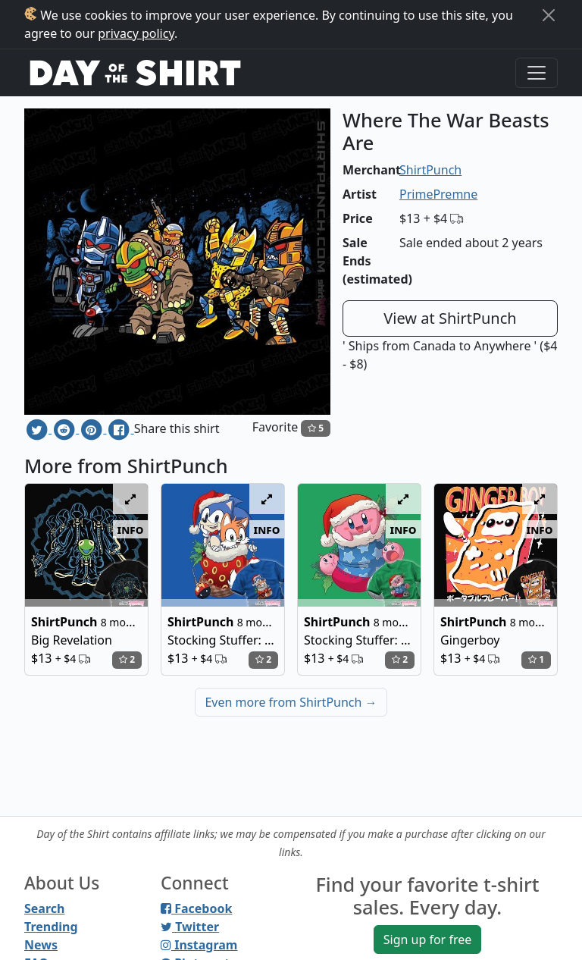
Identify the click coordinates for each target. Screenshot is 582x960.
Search (44, 908)
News (41, 944)
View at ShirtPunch (449, 318)
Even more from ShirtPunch (291, 702)
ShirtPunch (430, 170)
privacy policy (136, 33)
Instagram (199, 944)
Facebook (196, 908)
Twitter (190, 926)
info (130, 529)
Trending (51, 926)
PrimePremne (438, 194)
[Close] (549, 15)
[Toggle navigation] (536, 73)
